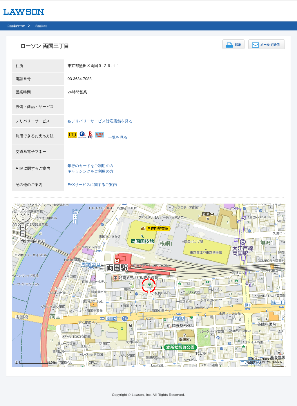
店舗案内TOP (16, 26)
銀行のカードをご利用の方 (90, 166)
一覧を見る (117, 137)
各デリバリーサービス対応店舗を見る (100, 121)
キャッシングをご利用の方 (90, 171)
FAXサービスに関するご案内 (92, 184)
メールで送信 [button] (270, 44)
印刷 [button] (238, 44)
